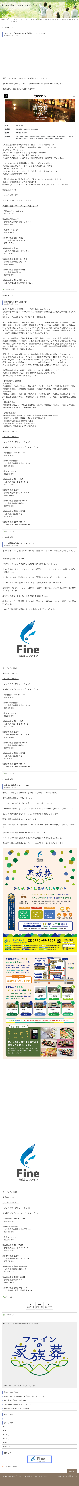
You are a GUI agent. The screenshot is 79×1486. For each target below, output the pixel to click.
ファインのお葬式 (9, 668)
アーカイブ (8, 1423)
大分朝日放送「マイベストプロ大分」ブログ (20, 206)
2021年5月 (30, 1307)
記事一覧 (39, 1307)
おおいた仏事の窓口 (10, 195)
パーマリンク (9, 290)
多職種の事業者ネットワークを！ (17, 785)
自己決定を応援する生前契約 (15, 302)
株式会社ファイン (9, 190)
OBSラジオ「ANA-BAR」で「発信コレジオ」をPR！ (25, 33)
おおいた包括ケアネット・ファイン (16, 200)
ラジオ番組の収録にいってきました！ (19, 543)
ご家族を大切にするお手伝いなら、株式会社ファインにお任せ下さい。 (25, 1476)
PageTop (71, 1471)
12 (38, 19)
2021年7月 (48, 1307)
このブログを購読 (10, 1466)
